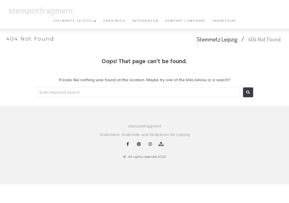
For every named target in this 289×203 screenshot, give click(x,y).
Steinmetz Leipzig (217, 39)
